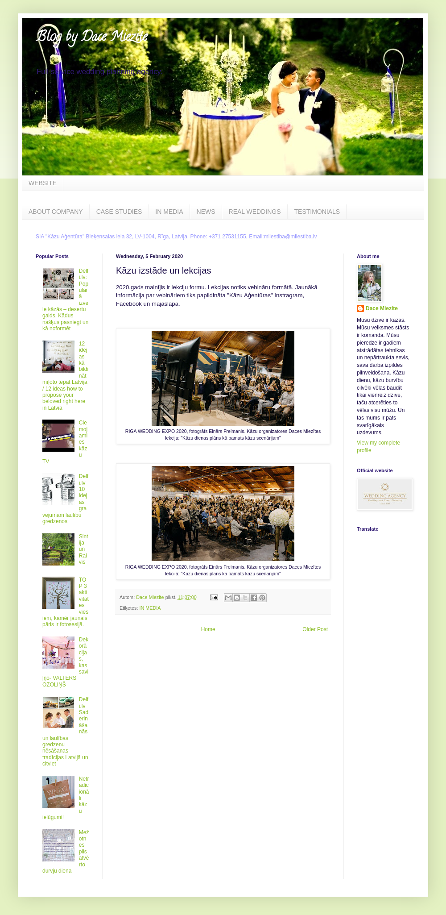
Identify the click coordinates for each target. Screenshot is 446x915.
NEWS (206, 211)
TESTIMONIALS (317, 211)
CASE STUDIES (119, 211)
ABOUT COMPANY (56, 211)
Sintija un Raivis (83, 549)
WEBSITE (43, 183)
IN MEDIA (169, 211)
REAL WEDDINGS (255, 211)
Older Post (315, 629)
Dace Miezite (382, 308)
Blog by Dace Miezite (91, 38)
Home (208, 629)
